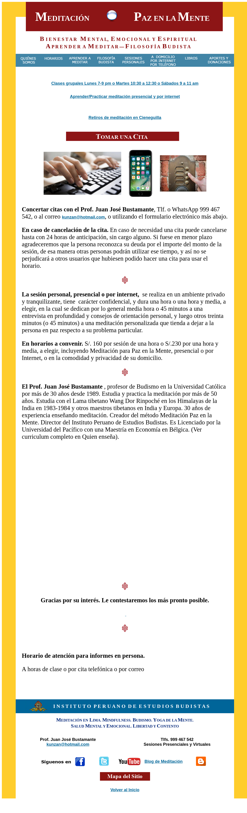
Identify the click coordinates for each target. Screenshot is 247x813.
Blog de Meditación (164, 761)
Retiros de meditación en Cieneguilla (124, 117)
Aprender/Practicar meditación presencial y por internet (125, 96)
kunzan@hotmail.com (83, 217)
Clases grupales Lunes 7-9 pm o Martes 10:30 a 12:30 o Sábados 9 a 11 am (124, 83)
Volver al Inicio (124, 790)
